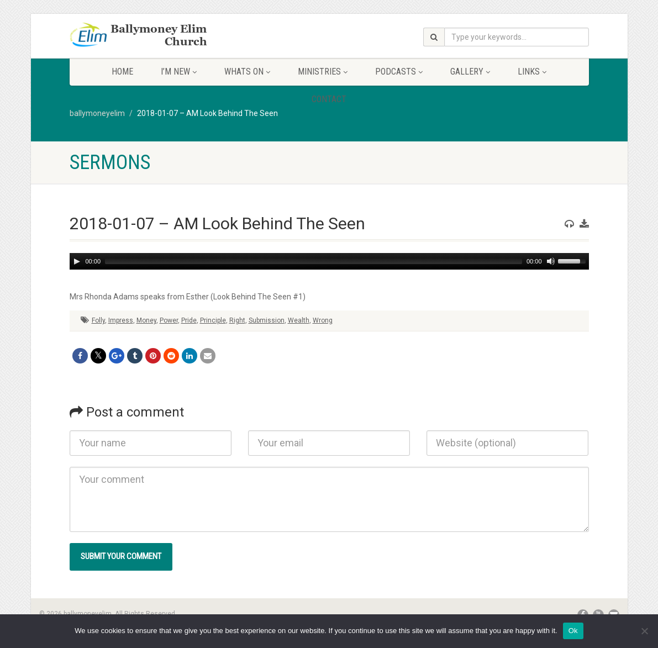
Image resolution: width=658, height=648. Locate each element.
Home (122, 71)
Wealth (298, 320)
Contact (329, 99)
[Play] (76, 261)
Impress (120, 320)
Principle (213, 320)
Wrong (323, 320)
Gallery (470, 71)
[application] (329, 261)
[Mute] (550, 261)
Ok (573, 630)
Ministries (323, 71)
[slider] (313, 261)
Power (169, 320)
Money (146, 320)
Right (237, 320)
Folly (98, 320)
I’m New (179, 71)
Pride (189, 320)
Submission (267, 320)
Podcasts (399, 71)
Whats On (247, 71)
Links (532, 71)
